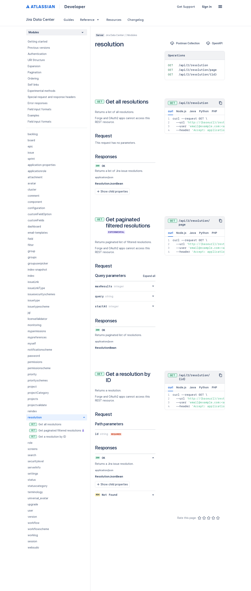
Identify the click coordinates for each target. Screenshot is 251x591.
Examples (33, 115)
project (32, 386)
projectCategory (38, 392)
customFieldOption (40, 214)
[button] (220, 6)
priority (32, 374)
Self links (33, 84)
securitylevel (36, 461)
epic (30, 146)
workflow (33, 522)
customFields (36, 220)
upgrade (33, 504)
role (30, 442)
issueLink (33, 281)
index (31, 275)
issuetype (34, 300)
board (31, 140)
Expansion (34, 66)
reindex (32, 411)
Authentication (37, 53)
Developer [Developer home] (74, 6)
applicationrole (37, 171)
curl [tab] (170, 112)
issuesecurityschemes (41, 294)
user (30, 510)
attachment (35, 177)
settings (33, 473)
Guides (69, 20)
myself (32, 343)
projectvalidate (37, 405)
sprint (31, 158)
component (35, 201)
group (31, 251)
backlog (33, 134)
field (30, 238)
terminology (35, 492)
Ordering (33, 78)
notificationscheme (40, 349)
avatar (32, 183)
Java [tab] (192, 111)
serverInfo (34, 467)
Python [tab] (204, 111)
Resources (113, 20)
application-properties (42, 164)
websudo (33, 547)
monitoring (34, 325)
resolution (35, 417)
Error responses (38, 103)
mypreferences (37, 337)
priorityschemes (38, 380)
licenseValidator (37, 318)
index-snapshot (37, 269)
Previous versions (39, 47)
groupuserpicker (38, 263)
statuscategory (38, 485)
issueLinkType (36, 288)
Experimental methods (41, 90)
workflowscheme (38, 529)
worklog (33, 535)
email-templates (38, 232)
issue (31, 152)
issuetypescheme (38, 306)
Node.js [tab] (181, 111)
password (34, 355)
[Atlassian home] (40, 6)
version (32, 516)
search (32, 455)
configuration (36, 208)
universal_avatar (38, 498)
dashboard (34, 226)
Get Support (186, 6)
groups (32, 257)
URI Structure (36, 60)
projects (33, 398)
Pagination (34, 72)
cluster (32, 189)
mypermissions (37, 331)
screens (33, 449)
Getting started (37, 41)
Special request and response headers (52, 97)
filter (31, 245)
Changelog (136, 20)
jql (29, 312)
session (32, 541)
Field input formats (39, 109)
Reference (90, 20)
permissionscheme (39, 368)
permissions (35, 362)
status (32, 479)
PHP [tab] (214, 111)
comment (33, 195)
